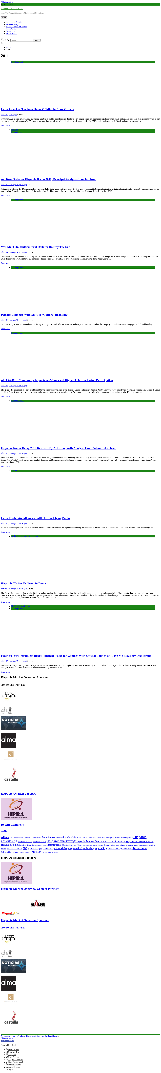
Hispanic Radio (17, 132)
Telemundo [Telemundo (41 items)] (139, 848)
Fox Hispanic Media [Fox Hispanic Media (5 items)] (99, 837)
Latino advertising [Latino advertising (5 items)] (87, 845)
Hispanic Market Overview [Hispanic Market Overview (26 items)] (90, 841)
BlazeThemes (52, 1036)
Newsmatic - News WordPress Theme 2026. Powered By (24, 1036)
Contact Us (10, 31)
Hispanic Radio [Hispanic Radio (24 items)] (9, 844)
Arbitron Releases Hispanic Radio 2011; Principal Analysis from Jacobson (48, 179)
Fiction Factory (12, 24)
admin (3, 114)
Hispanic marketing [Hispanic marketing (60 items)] (61, 841)
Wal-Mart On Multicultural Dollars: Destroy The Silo (35, 247)
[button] (7, 1041)
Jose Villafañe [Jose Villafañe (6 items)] (78, 845)
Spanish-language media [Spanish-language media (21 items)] (68, 848)
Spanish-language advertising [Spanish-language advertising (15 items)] (41, 848)
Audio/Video (11, 29)
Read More (5, 125)
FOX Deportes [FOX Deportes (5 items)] (90, 837)
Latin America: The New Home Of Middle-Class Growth (37, 109)
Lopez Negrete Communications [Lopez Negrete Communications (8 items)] (104, 845)
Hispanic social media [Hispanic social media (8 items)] (26, 845)
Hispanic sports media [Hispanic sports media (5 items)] (40, 845)
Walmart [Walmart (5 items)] (56, 852)
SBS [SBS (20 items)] (25, 848)
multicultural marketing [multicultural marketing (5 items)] (145, 845)
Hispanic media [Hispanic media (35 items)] (116, 841)
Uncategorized (17, 62)
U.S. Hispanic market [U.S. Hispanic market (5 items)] (23, 852)
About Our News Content (16, 27)
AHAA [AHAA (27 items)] (5, 837)
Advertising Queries (14, 22)
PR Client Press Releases (21, 606)
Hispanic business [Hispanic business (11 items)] (25, 842)
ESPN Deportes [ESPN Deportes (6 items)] (58, 837)
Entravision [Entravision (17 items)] (47, 837)
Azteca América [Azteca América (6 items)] (36, 837)
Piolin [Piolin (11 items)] (9, 848)
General (14, 471)
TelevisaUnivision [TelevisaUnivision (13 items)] (9, 852)
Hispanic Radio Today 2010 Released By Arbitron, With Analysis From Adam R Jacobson (58, 448)
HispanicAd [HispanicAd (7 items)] (129, 837)
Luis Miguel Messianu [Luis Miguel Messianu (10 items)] (124, 845)
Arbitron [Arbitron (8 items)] (28, 837)
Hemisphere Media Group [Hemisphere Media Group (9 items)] (115, 837)
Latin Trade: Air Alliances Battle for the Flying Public (35, 518)
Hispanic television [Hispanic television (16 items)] (56, 844)
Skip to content (7, 2)
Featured (14, 130)
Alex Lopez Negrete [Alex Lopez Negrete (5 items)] (15, 837)
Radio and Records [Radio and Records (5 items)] (17, 848)
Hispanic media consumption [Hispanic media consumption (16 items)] (140, 841)
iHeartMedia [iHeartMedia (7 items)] (69, 845)
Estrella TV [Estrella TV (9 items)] (81, 837)
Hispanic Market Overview (12, 9)
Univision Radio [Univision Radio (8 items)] (47, 852)
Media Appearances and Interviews (25, 536)
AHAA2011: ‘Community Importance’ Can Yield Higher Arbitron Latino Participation (57, 380)
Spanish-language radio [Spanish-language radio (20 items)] (93, 848)
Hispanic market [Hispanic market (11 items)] (39, 842)
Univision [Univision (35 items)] (35, 852)
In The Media (11, 33)
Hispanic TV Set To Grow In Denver (24, 583)
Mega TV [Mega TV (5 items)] (136, 845)
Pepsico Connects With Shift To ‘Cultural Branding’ (34, 314)
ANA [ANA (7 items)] (23, 837)
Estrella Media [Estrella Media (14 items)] (69, 837)
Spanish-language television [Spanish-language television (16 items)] (119, 848)
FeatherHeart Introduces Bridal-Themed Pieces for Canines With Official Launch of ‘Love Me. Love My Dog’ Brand (76, 655)
